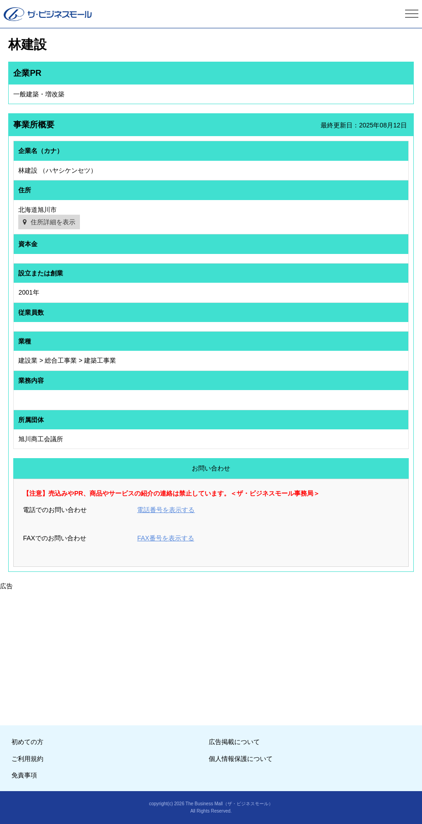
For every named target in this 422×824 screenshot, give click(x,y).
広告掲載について (234, 741)
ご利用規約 (27, 758)
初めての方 (27, 741)
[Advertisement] (211, 655)
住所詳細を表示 (53, 222)
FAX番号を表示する (165, 538)
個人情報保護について (241, 758)
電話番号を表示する (166, 509)
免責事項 (24, 775)
